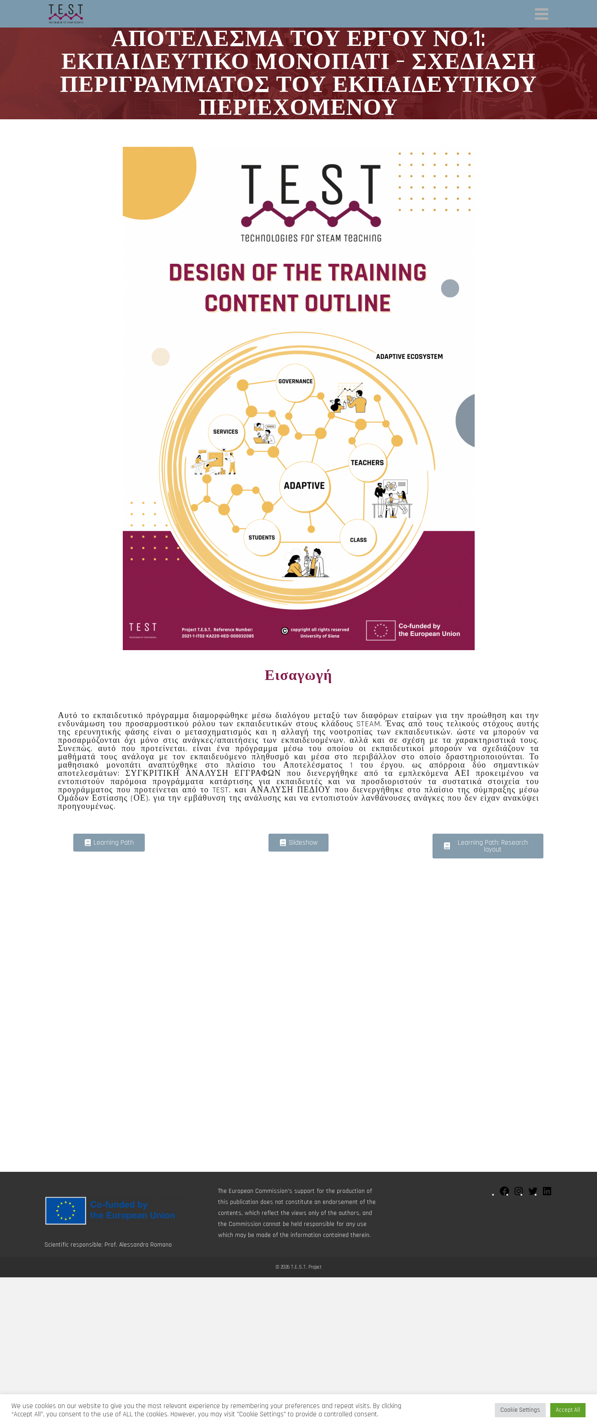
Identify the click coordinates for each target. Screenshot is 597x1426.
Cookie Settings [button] (520, 1410)
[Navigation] (541, 14)
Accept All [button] (568, 1410)
